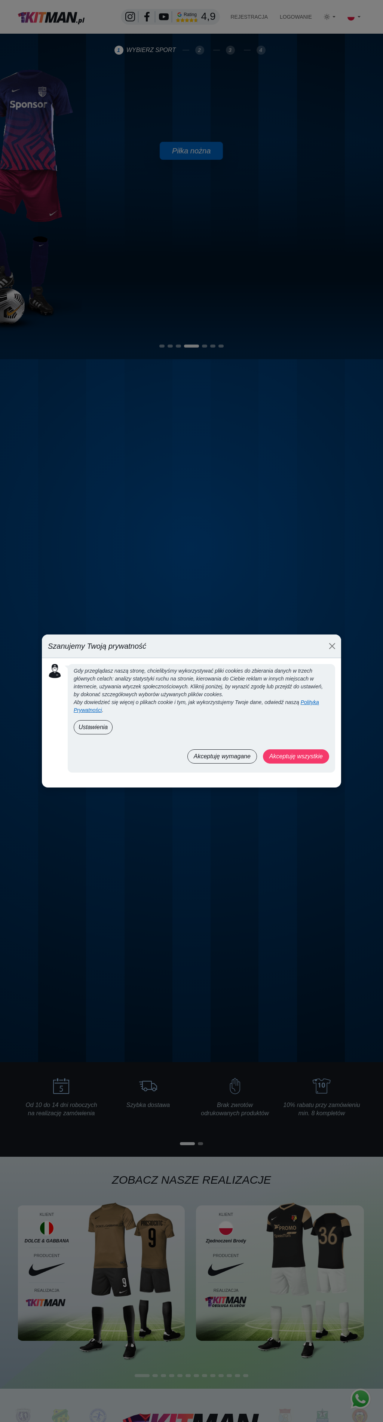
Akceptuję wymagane (222, 756)
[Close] (332, 646)
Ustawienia (93, 727)
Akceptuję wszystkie (296, 756)
